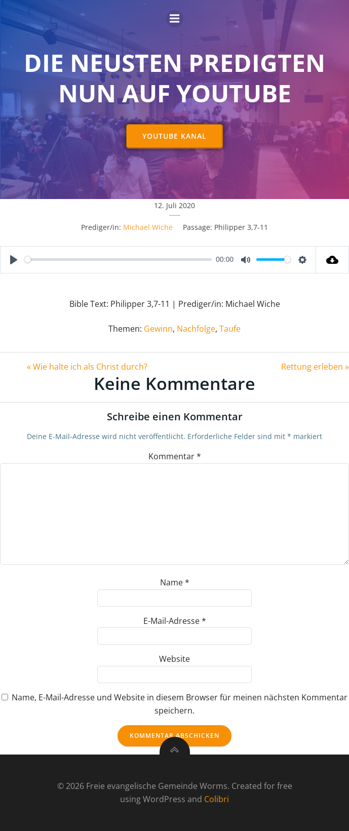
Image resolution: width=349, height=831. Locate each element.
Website (174, 658)
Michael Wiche (148, 227)
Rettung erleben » (315, 366)
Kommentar (174, 456)
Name (174, 582)
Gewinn (158, 328)
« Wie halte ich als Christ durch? (87, 366)
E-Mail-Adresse (174, 620)
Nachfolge (196, 328)
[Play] (14, 260)
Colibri (216, 799)
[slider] (118, 259)
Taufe (230, 328)
